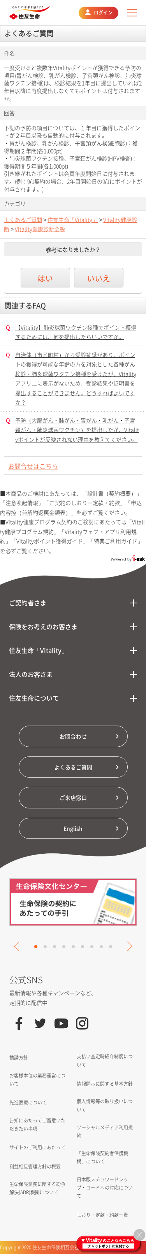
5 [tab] (73, 946)
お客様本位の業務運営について (37, 1079)
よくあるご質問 (23, 219)
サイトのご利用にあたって (37, 1147)
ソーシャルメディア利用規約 (105, 1131)
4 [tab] (63, 946)
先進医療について (28, 1102)
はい (45, 278)
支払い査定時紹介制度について (105, 1060)
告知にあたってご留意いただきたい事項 (37, 1124)
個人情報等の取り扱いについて (105, 1105)
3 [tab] (54, 946)
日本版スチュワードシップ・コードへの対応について (105, 1187)
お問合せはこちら (33, 466)
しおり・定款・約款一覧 (102, 1214)
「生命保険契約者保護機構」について (102, 1157)
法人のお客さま (31, 674)
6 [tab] (82, 946)
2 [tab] (45, 946)
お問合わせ (73, 736)
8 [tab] (101, 946)
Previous (18, 946)
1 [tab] (35, 946)
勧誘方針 (18, 1057)
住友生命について (34, 698)
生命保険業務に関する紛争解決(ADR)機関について (37, 1188)
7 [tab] (91, 946)
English (73, 828)
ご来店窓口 (73, 797)
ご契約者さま (27, 602)
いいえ (98, 278)
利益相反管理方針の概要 (35, 1166)
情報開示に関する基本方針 (105, 1083)
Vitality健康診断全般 (40, 229)
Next (127, 946)
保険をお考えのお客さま (43, 626)
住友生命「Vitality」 (72, 219)
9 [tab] (110, 946)
